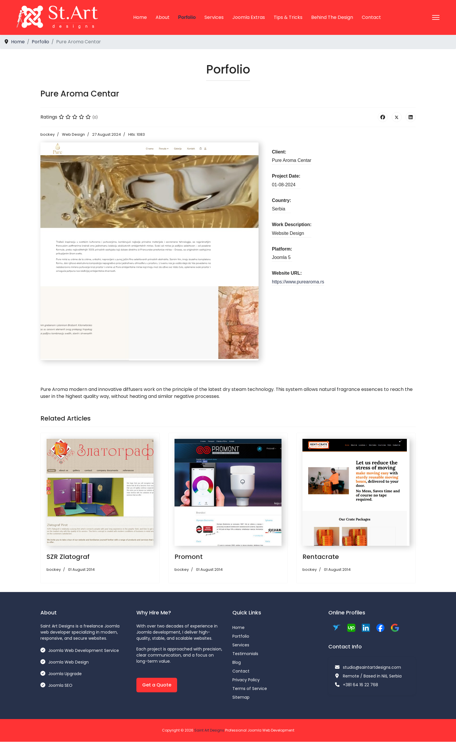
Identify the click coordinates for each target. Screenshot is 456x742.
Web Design (73, 134)
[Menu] (435, 17)
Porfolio (187, 17)
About (163, 17)
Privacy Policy (246, 680)
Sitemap (241, 697)
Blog (236, 662)
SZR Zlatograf (68, 557)
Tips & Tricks (288, 17)
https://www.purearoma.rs (298, 282)
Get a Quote (156, 685)
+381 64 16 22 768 (360, 685)
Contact (371, 17)
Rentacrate (320, 557)
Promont (188, 557)
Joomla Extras (248, 17)
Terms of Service (249, 688)
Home (140, 17)
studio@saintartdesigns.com (372, 667)
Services (214, 17)
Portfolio (240, 636)
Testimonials (245, 654)
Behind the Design (332, 17)
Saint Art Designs (209, 730)
